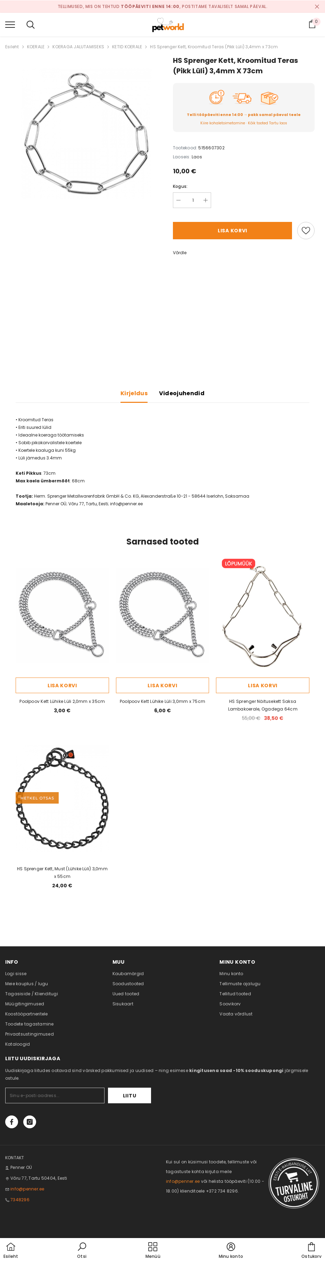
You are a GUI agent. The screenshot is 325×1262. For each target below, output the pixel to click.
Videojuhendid (182, 393)
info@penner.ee (126, 504)
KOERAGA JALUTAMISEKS (78, 47)
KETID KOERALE (127, 47)
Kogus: (180, 186)
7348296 (20, 1200)
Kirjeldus (134, 393)
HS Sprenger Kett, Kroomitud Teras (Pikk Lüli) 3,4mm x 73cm (214, 47)
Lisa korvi (232, 230)
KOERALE (36, 47)
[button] (82, 1251)
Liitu (129, 1095)
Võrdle (179, 253)
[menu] (10, 24)
